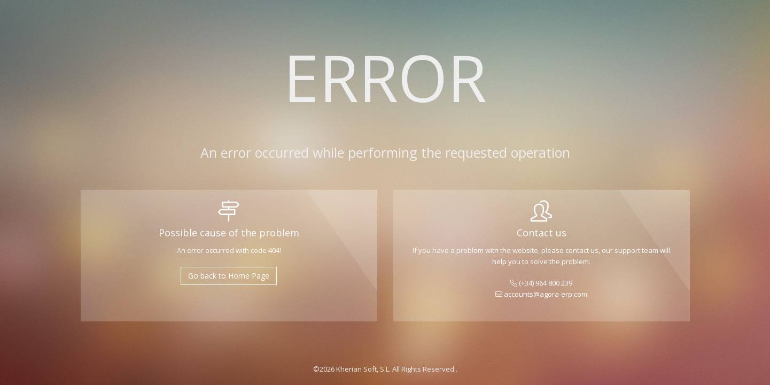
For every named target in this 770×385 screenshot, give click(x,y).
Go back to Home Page (228, 276)
